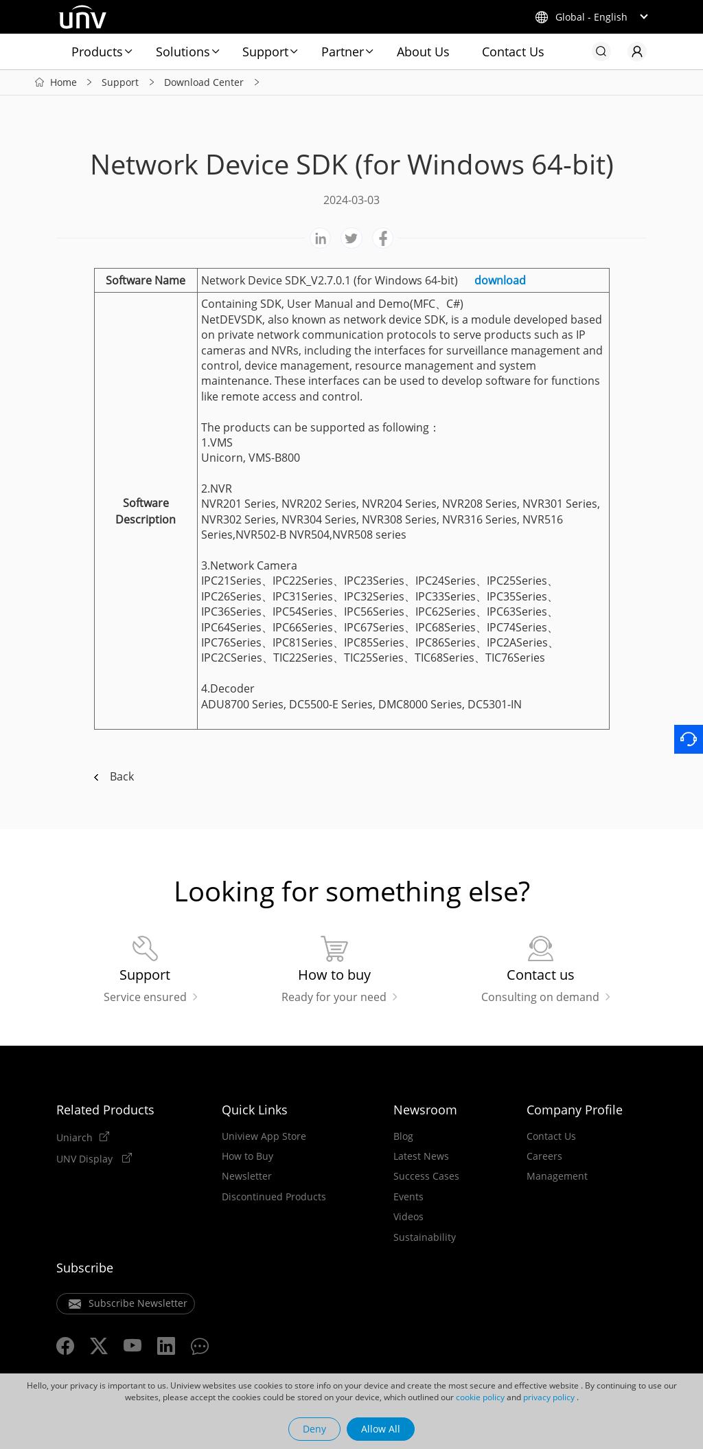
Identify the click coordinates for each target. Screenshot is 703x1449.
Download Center (204, 82)
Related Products (105, 1109)
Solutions (183, 51)
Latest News (421, 1156)
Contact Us (513, 51)
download (500, 280)
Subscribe (84, 1267)
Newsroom (425, 1109)
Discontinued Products (274, 1197)
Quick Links (255, 1109)
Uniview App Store (264, 1136)
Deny (314, 1428)
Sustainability (424, 1237)
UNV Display (85, 1158)
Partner (342, 51)
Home (63, 82)
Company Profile (575, 1109)
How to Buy (247, 1156)
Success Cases (426, 1176)
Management (557, 1176)
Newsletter (247, 1176)
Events (408, 1197)
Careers (544, 1156)
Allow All (380, 1428)
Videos (408, 1217)
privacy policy (549, 1397)
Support (265, 51)
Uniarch (74, 1137)
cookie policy (480, 1397)
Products (97, 51)
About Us (423, 51)
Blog (403, 1136)
